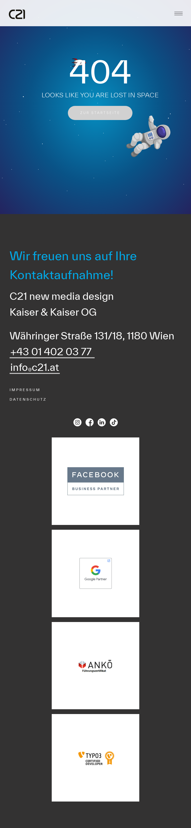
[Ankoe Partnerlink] (95, 666)
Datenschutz (28, 399)
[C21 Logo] (17, 15)
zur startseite (100, 113)
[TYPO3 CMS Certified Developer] (95, 758)
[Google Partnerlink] (95, 573)
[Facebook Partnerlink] (95, 481)
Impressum (25, 390)
